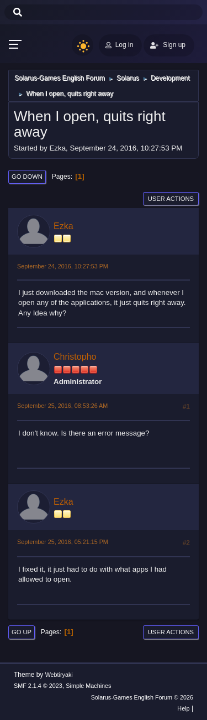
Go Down (27, 176)
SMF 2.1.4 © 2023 (38, 685)
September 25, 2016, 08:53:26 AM (62, 405)
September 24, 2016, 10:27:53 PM (62, 266)
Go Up (21, 632)
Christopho (75, 356)
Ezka (63, 226)
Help (183, 708)
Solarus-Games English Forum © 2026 (142, 697)
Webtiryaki (59, 674)
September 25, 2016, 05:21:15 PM (62, 541)
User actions (171, 198)
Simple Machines (88, 685)
